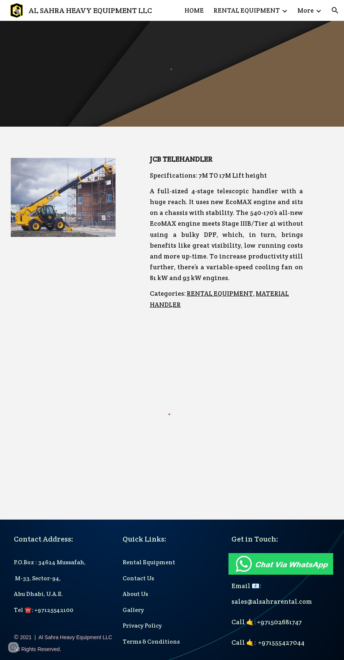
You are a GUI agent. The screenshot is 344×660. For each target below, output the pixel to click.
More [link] (305, 10)
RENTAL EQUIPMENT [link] (247, 10)
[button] (335, 10)
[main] (226, 231)
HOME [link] (194, 10)
